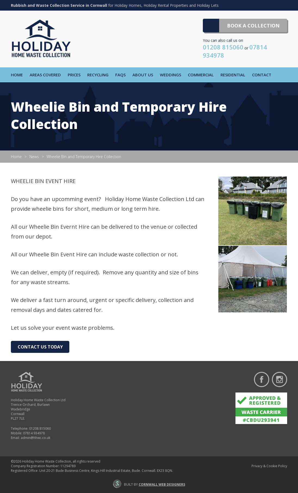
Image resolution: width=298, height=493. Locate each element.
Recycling (97, 74)
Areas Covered (45, 74)
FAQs (120, 74)
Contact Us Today (40, 347)
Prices (74, 74)
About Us (142, 74)
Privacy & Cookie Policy (269, 466)
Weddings (170, 74)
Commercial (201, 74)
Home (17, 74)
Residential (233, 74)
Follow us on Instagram (279, 379)
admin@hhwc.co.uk (35, 437)
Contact (261, 74)
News (34, 156)
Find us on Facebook (261, 379)
